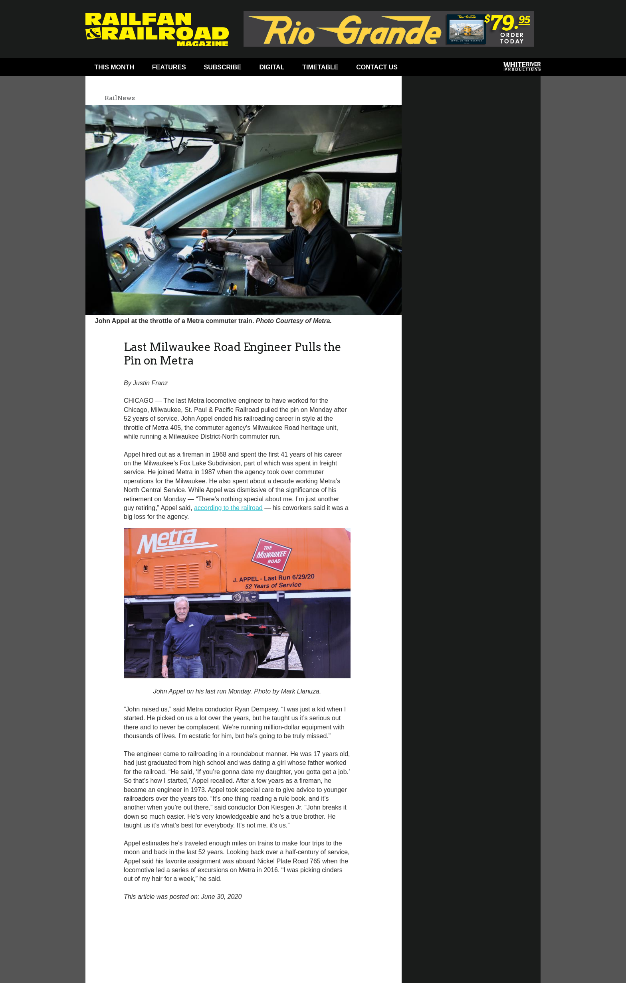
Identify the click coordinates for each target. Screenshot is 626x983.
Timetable (320, 67)
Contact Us (377, 67)
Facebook (422, 69)
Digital (272, 67)
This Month (114, 67)
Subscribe (223, 67)
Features (169, 67)
